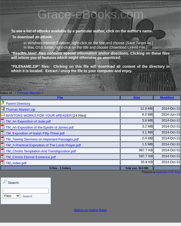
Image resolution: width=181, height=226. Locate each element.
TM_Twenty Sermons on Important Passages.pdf (40, 139)
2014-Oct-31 (171, 108)
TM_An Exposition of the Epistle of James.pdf (37, 127)
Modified (167, 98)
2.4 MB (147, 138)
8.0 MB (147, 114)
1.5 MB (147, 144)
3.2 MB (147, 126)
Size (136, 98)
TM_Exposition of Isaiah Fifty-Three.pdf (32, 133)
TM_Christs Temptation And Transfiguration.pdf (38, 151)
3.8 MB (147, 120)
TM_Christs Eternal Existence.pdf (28, 157)
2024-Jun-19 (170, 114)
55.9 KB (147, 162)
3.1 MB (147, 132)
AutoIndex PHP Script (168, 172)
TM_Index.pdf (13, 163)
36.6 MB (143, 168)
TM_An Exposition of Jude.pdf (26, 121)
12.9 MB (146, 108)
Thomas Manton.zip (18, 109)
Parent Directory (15, 104)
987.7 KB (146, 150)
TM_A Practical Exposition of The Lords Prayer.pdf (41, 145)
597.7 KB (146, 156)
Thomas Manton (29, 93)
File (60, 98)
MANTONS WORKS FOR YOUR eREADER (36, 115)
